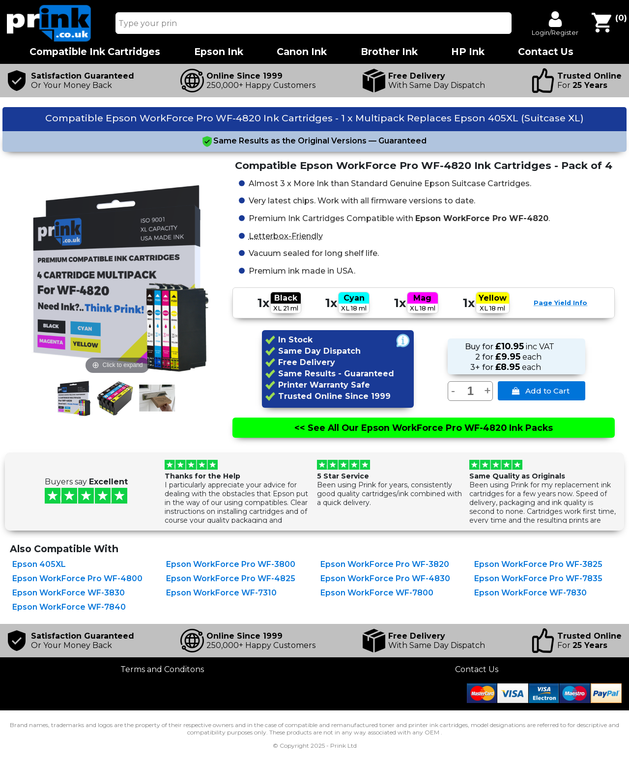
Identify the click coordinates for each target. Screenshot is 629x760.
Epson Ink (218, 51)
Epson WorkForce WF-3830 (68, 592)
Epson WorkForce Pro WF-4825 (230, 578)
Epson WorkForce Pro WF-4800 (77, 578)
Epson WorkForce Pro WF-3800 (230, 564)
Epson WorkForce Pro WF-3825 (538, 564)
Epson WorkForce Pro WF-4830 (385, 578)
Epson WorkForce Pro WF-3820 (384, 564)
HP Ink (468, 51)
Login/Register (555, 32)
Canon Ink (302, 51)
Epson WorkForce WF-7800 (376, 592)
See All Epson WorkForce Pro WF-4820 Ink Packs (423, 427)
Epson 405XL (39, 564)
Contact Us (476, 669)
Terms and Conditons (162, 669)
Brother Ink (389, 51)
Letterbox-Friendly (286, 235)
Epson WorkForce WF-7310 (221, 592)
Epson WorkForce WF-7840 (69, 607)
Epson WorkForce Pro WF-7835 (538, 578)
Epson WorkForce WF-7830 (530, 592)
